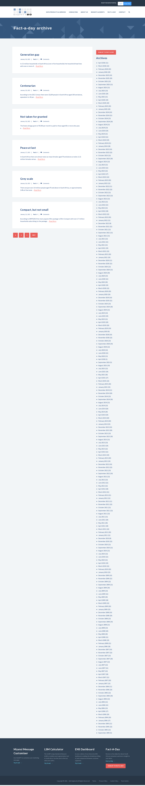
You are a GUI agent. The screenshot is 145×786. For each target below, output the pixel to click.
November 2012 (103, 468)
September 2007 (104, 660)
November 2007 (103, 653)
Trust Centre (125, 782)
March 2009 (102, 604)
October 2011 (103, 508)
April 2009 (101, 601)
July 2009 (101, 592)
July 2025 (101, 92)
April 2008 (101, 638)
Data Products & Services (56, 12)
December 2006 (103, 687)
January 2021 (102, 258)
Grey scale (26, 179)
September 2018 (104, 345)
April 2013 (101, 453)
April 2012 (101, 490)
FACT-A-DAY (112, 12)
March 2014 (102, 419)
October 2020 (103, 267)
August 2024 (102, 125)
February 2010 (103, 570)
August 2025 (102, 88)
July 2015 (101, 369)
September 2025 (104, 85)
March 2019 (102, 326)
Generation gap (30, 55)
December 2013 (103, 428)
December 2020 (103, 261)
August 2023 (102, 162)
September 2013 (104, 437)
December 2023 (103, 150)
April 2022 (101, 212)
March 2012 (102, 493)
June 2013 (101, 447)
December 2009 (103, 576)
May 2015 (101, 376)
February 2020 (103, 292)
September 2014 (104, 400)
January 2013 (102, 462)
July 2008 (101, 629)
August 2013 (102, 440)
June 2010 (101, 558)
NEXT (34, 236)
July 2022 (101, 203)
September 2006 (104, 697)
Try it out (17, 764)
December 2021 (103, 224)
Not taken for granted (34, 117)
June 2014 (101, 410)
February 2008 (103, 644)
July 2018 (101, 351)
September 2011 (104, 511)
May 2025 (101, 98)
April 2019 (101, 323)
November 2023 (103, 153)
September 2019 (104, 308)
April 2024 (101, 138)
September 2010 (104, 548)
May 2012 (101, 487)
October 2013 (103, 434)
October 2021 (103, 230)
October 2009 (103, 582)
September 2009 (104, 586)
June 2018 (101, 354)
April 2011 (101, 527)
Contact (122, 12)
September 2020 (104, 271)
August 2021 (102, 237)
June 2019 (101, 317)
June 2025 (101, 95)
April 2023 (101, 175)
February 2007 (103, 681)
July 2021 (101, 240)
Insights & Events (98, 12)
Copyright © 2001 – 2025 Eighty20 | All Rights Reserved (73, 782)
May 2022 (101, 209)
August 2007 (102, 663)
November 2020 (103, 264)
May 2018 (101, 357)
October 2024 (103, 119)
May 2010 (101, 561)
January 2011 (102, 536)
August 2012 (102, 477)
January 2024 (102, 147)
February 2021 (103, 255)
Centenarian (28, 86)
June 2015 (101, 373)
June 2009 (101, 595)
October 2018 (103, 342)
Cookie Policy (114, 782)
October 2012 (103, 471)
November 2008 (103, 616)
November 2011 (103, 505)
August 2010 (102, 552)
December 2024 (103, 113)
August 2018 (102, 348)
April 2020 (101, 286)
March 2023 (102, 178)
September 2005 (104, 734)
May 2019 (101, 320)
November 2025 (103, 79)
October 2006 (103, 694)
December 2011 (103, 502)
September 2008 (104, 623)
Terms (94, 782)
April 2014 (101, 416)
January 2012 (102, 499)
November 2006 (103, 691)
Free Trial (127, 4)
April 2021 (101, 249)
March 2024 (102, 141)
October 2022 (103, 193)
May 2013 (101, 450)
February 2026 (103, 70)
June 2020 (101, 280)
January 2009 (102, 610)
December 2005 (103, 724)
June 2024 (101, 132)
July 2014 (101, 406)
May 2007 (101, 672)
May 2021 (101, 246)
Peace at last (28, 148)
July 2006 (101, 703)
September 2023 (104, 159)
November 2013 (103, 431)
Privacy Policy (103, 782)
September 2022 (104, 196)
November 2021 (103, 227)
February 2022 (103, 218)
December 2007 (103, 650)
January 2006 (102, 721)
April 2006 (101, 712)
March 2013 (102, 456)
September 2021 (104, 234)
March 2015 (102, 382)
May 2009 (101, 598)
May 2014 (101, 413)
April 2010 (101, 564)
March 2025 (102, 104)
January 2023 (102, 184)
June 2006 (101, 706)
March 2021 (102, 252)
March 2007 (102, 678)
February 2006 (103, 718)
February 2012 (103, 496)
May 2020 (101, 283)
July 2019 (101, 314)
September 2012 (104, 474)
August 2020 (102, 274)
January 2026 (102, 73)
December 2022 (103, 187)
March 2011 (102, 530)
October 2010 (103, 545)
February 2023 (103, 181)
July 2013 (101, 443)
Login (120, 4)
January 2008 (102, 647)
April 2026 (101, 64)
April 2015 (101, 379)
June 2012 (101, 484)
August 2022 (102, 200)
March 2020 (102, 289)
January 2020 (102, 295)
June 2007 (101, 669)
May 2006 (101, 709)
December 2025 (103, 76)
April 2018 (101, 360)
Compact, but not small (34, 210)
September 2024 (104, 122)
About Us (84, 12)
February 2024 (103, 144)
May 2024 (101, 135)
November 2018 (103, 338)
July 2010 (101, 555)
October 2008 (103, 619)
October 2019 (103, 304)
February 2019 (103, 329)
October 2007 (103, 657)
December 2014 (103, 391)
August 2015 (102, 366)
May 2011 (101, 524)
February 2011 (103, 533)
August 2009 (102, 589)
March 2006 (102, 715)
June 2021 (101, 243)
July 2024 (101, 129)
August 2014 (102, 403)
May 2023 (101, 172)
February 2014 (103, 422)
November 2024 (103, 116)
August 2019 (102, 311)
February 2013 (103, 459)
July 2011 (101, 518)
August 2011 (102, 515)
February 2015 (103, 385)
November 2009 (103, 579)
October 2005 (103, 731)
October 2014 (103, 397)
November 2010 (103, 542)
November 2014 (103, 394)
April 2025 (101, 101)
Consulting (73, 12)
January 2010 (102, 573)
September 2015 (104, 363)
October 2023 (103, 156)
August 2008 (102, 626)
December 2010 (103, 539)
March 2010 (102, 567)
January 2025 (102, 110)
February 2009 (103, 607)
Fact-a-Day (109, 762)
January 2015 (102, 388)
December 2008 (103, 613)
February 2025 (103, 107)
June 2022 (101, 206)
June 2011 (101, 521)
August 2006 (102, 700)
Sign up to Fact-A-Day (106, 53)
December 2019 (103, 298)
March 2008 (102, 641)
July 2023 (101, 166)
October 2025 (103, 82)
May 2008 (101, 635)
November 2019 (103, 301)
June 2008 (101, 632)
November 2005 (103, 728)
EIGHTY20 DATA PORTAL (108, 3)
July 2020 (101, 277)
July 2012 (101, 480)
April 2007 (101, 675)
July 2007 (101, 666)
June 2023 (101, 169)
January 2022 (102, 221)
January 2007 (102, 684)
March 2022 (102, 215)
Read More (39, 67)
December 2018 (103, 335)
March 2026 (102, 67)
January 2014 (102, 425)
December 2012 (103, 465)
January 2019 (102, 332)
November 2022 (103, 190)
